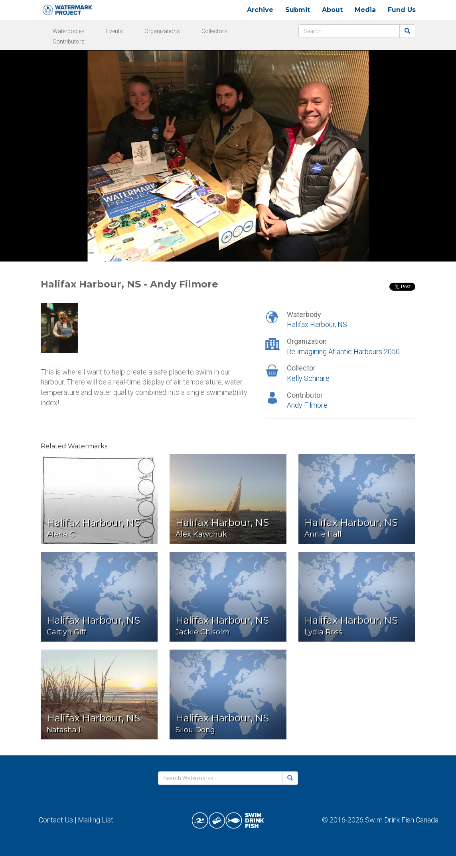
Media (365, 10)
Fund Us (402, 10)
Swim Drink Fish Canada (401, 820)
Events (114, 31)
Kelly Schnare (308, 378)
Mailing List (95, 820)
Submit (297, 10)
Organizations (162, 31)
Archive (260, 10)
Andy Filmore (307, 405)
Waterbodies (69, 31)
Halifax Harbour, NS (317, 324)
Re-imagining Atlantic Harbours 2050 (343, 351)
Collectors (214, 31)
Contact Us (56, 820)
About (332, 10)
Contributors (69, 41)
